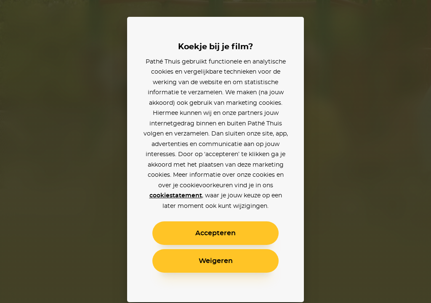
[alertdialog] (215, 151)
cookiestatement (175, 196)
